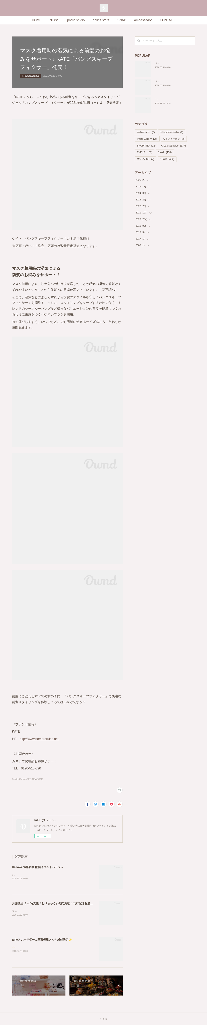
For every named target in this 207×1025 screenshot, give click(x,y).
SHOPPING (146, 145)
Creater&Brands (30, 75)
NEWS (54, 20)
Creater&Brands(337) (21, 779)
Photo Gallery (147, 138)
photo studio (76, 20)
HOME (37, 20)
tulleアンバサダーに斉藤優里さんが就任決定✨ (42, 939)
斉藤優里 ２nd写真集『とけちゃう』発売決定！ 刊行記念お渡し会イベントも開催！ (65, 903)
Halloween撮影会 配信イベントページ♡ (37, 867)
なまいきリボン (174, 138)
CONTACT (167, 20)
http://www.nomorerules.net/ (39, 739)
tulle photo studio (171, 132)
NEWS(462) (37, 779)
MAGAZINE (145, 159)
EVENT (144, 152)
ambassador (143, 20)
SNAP (121, 20)
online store (101, 20)
